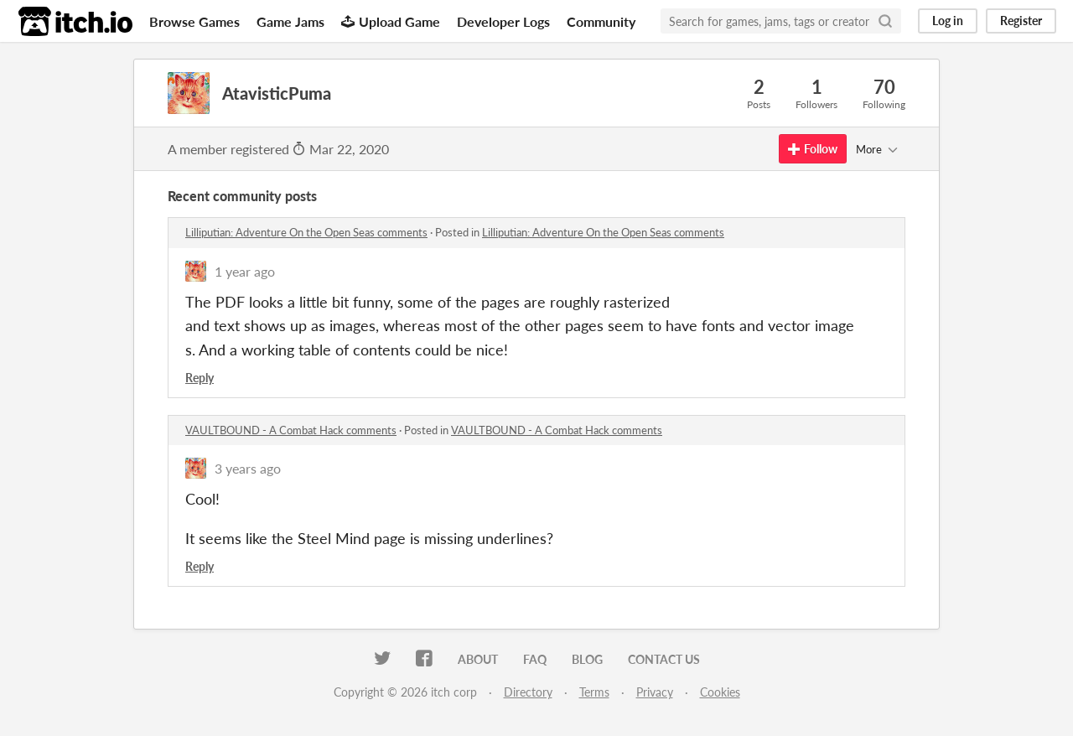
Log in (947, 20)
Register (1021, 20)
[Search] (885, 21)
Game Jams (290, 21)
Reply (199, 378)
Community (601, 21)
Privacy (654, 692)
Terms (594, 692)
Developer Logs (503, 21)
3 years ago (248, 468)
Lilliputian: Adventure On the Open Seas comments (306, 232)
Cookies (720, 692)
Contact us (664, 659)
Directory (528, 692)
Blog (587, 659)
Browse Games (194, 21)
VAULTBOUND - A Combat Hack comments (291, 430)
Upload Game (390, 21)
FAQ (535, 659)
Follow (812, 149)
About (478, 659)
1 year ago (245, 271)
